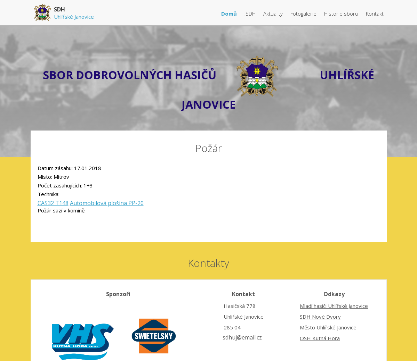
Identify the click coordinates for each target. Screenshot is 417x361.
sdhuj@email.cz (242, 337)
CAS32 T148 (53, 203)
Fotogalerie (304, 13)
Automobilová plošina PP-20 (107, 203)
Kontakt (375, 13)
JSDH (250, 13)
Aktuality (273, 13)
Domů (229, 13)
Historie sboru (342, 13)
